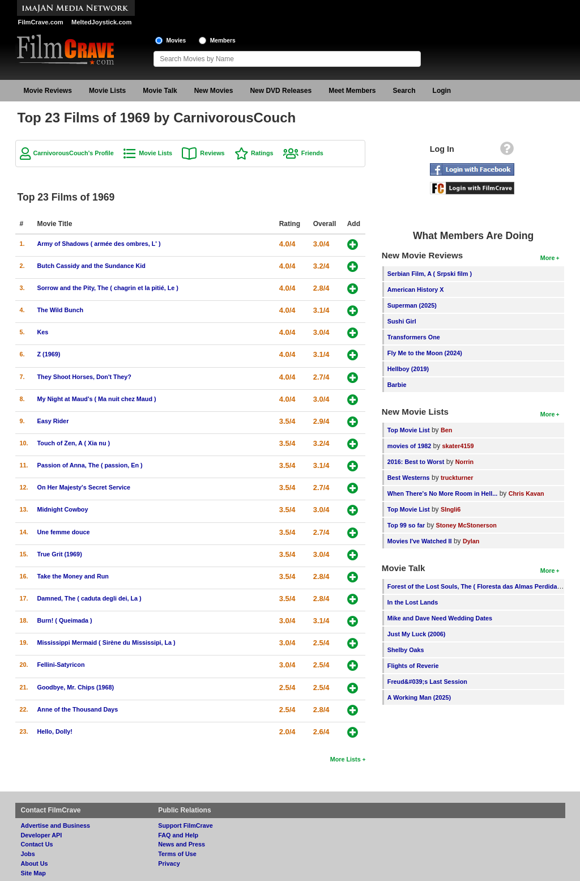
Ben (446, 430)
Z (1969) (49, 354)
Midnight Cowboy (62, 509)
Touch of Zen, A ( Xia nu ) (73, 443)
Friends (312, 153)
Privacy (169, 863)
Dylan (471, 541)
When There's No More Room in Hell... (442, 493)
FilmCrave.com (40, 22)
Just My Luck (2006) (416, 634)
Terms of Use (177, 853)
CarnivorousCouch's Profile (73, 153)
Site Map (33, 873)
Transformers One (413, 337)
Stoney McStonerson (466, 525)
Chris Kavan (526, 493)
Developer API (41, 835)
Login (442, 91)
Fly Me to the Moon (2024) (424, 353)
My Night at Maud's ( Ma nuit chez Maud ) (96, 398)
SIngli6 (450, 509)
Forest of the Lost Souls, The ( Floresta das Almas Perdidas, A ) (479, 586)
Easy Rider (53, 421)
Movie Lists (107, 91)
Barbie (397, 384)
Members (223, 40)
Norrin (464, 461)
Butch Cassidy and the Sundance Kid (91, 265)
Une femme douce (63, 532)
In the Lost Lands (412, 602)
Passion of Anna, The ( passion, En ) (90, 465)
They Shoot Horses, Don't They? (84, 376)
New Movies (213, 91)
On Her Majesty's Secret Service (84, 487)
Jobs (28, 853)
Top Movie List (408, 430)
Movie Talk (160, 91)
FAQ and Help (178, 835)
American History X (415, 289)
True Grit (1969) (59, 554)
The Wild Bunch (60, 310)
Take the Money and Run (73, 576)
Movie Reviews (48, 91)
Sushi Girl (401, 321)
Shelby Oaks (405, 649)
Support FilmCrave (185, 825)
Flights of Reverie (413, 665)
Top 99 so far (406, 525)
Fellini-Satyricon (61, 664)
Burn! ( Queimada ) (64, 620)
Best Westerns (408, 477)
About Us (34, 863)
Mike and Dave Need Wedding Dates (439, 618)
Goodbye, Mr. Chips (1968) (75, 687)
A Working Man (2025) (419, 697)
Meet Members (352, 91)
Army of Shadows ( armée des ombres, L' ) (99, 243)
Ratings (262, 153)
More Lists (345, 759)
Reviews (212, 153)
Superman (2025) (412, 305)
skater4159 (458, 445)
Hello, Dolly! (54, 731)
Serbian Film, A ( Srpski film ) (429, 273)
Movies (176, 40)
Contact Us (37, 844)
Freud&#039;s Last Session (427, 681)
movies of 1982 (409, 445)
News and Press (181, 844)
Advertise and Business (55, 825)
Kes (43, 332)
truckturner (457, 477)
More (547, 257)
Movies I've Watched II (419, 541)
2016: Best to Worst (416, 461)
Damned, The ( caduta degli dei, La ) (89, 598)
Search (404, 91)
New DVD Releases (281, 91)
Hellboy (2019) (408, 368)
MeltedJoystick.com (101, 22)
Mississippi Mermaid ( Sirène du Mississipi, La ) (106, 642)
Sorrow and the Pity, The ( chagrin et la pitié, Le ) (107, 287)
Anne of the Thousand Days (77, 709)
